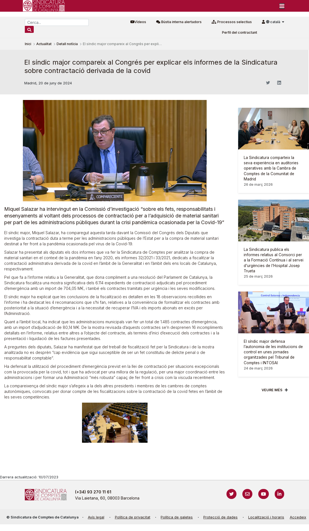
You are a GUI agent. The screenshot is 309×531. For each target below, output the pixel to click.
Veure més (272, 390)
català (273, 22)
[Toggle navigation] (282, 5)
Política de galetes (177, 517)
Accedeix (298, 517)
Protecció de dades (220, 517)
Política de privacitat (132, 517)
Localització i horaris (266, 517)
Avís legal (96, 517)
